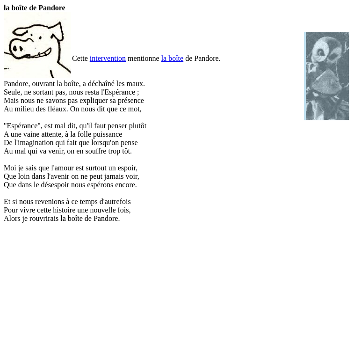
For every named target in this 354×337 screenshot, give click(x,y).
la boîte (172, 58)
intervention (108, 58)
